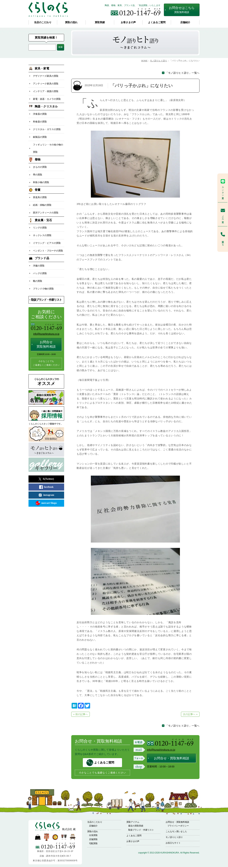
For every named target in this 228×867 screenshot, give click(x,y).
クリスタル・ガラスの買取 (47, 127)
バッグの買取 (40, 265)
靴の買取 (37, 273)
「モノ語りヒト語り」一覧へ (182, 72)
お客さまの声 (128, 22)
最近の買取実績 (135, 826)
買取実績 (100, 22)
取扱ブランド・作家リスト (46, 291)
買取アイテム (132, 822)
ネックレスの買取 (42, 229)
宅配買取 (93, 843)
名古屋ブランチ (46, 390)
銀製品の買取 (40, 134)
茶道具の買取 (40, 192)
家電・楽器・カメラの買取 (47, 97)
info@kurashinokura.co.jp (161, 749)
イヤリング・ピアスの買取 (47, 236)
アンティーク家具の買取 (45, 83)
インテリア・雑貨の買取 (45, 90)
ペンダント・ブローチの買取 (48, 244)
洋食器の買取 (40, 112)
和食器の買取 (40, 119)
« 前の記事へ (80, 714)
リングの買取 (40, 222)
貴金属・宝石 (43, 214)
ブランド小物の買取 (43, 280)
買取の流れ (71, 22)
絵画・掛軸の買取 (42, 200)
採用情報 (52, 406)
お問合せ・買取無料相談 (171, 758)
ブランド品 (42, 251)
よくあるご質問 (156, 22)
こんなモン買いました (176, 831)
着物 (37, 156)
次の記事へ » (190, 714)
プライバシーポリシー (178, 826)
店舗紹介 (185, 22)
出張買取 (93, 835)
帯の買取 (37, 170)
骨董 (37, 185)
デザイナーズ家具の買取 (45, 75)
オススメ (46, 374)
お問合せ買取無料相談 (46, 336)
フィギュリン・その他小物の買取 (48, 145)
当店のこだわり (42, 22)
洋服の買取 (39, 258)
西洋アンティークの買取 (45, 207)
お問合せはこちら (182, 10)
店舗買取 (93, 839)
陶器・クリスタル (46, 105)
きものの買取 (40, 163)
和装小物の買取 (41, 178)
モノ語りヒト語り (174, 837)
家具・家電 (42, 68)
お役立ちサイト (173, 843)
